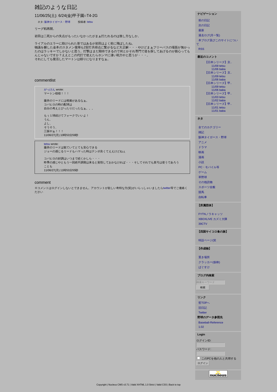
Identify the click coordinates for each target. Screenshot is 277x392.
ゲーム (202, 172)
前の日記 (204, 20)
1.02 (201, 326)
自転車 (202, 197)
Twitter (202, 312)
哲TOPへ (204, 302)
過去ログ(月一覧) (209, 35)
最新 (201, 30)
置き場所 (204, 257)
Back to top (174, 384)
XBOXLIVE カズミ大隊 (212, 219)
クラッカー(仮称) (209, 262)
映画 (201, 152)
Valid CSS (161, 384)
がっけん (49, 89)
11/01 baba (218, 110)
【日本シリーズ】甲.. (218, 83)
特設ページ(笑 (207, 240)
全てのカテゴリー (209, 127)
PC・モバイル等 (208, 167)
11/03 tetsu (218, 97)
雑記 (201, 132)
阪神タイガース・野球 (57, 21)
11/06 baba (218, 69)
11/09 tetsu (218, 65)
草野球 (202, 177)
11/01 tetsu (218, 107)
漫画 (201, 157)
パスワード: (203, 349)
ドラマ (202, 147)
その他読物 (205, 182)
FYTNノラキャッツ (210, 214)
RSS (201, 49)
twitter (167, 188)
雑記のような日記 (56, 7)
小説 (201, 162)
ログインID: (203, 340)
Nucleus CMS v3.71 (118, 384)
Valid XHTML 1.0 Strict (142, 384)
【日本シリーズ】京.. (218, 62)
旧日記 (202, 307)
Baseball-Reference (210, 322)
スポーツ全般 (206, 187)
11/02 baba (218, 100)
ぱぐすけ (204, 267)
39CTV (202, 223)
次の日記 (204, 25)
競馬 (201, 192)
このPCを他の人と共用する (218, 358)
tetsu (90, 21)
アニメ (202, 142)
